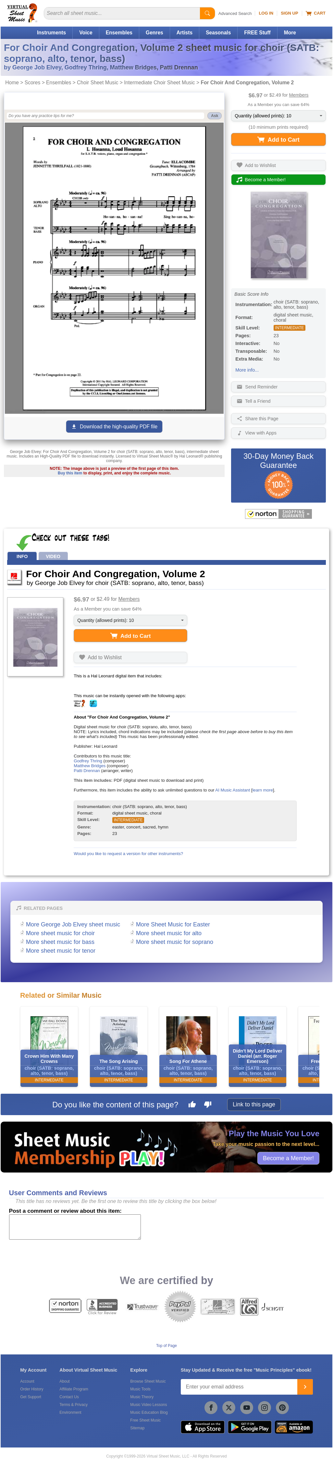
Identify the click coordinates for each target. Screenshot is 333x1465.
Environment (70, 1412)
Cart (316, 13)
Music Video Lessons (148, 1404)
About (64, 1381)
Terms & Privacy (73, 1404)
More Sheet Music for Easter (173, 924)
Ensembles (119, 32)
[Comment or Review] (75, 1227)
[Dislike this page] (207, 1105)
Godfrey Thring (88, 760)
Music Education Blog (148, 1412)
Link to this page (254, 1104)
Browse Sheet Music (148, 1381)
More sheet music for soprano (174, 942)
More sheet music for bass (60, 942)
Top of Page (166, 1345)
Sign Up (289, 13)
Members (298, 95)
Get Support (30, 1397)
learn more (263, 790)
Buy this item (70, 473)
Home (12, 82)
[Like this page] (192, 1105)
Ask (214, 115)
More (290, 32)
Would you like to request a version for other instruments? (128, 853)
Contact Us (69, 1397)
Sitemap (137, 1428)
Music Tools (140, 1389)
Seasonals (218, 32)
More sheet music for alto (169, 933)
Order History (31, 1389)
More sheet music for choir (60, 933)
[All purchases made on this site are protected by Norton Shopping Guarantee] (278, 514)
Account (27, 1381)
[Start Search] (207, 13)
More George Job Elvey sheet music (73, 924)
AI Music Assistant (232, 790)
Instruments (51, 32)
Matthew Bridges (89, 765)
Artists (184, 32)
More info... (247, 370)
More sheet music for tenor (60, 950)
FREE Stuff (257, 32)
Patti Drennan (87, 770)
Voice (85, 32)
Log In (266, 13)
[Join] (305, 1387)
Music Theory (142, 1397)
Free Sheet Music (145, 1420)
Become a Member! (288, 1158)
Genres (154, 32)
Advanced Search (235, 13)
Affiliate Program (73, 1389)
